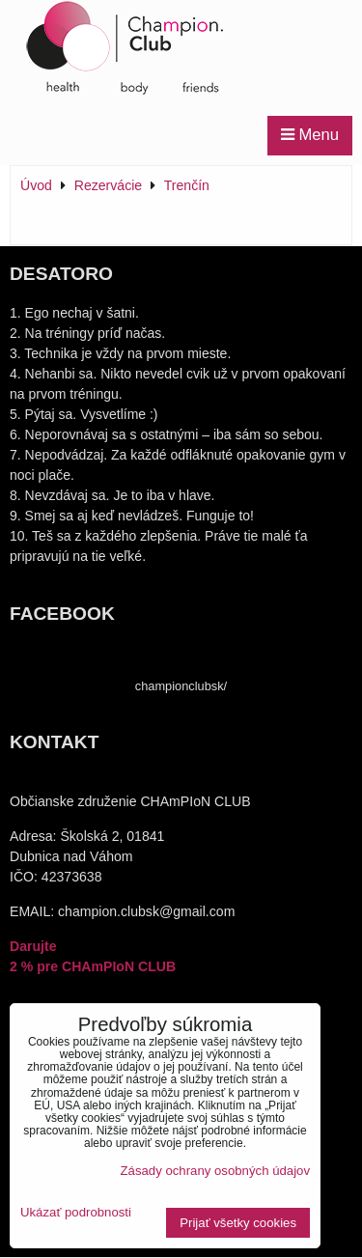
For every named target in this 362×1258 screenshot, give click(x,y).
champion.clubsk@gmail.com (146, 911)
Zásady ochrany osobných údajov (215, 1170)
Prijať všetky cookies (238, 1223)
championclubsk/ (181, 686)
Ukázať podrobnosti (75, 1212)
